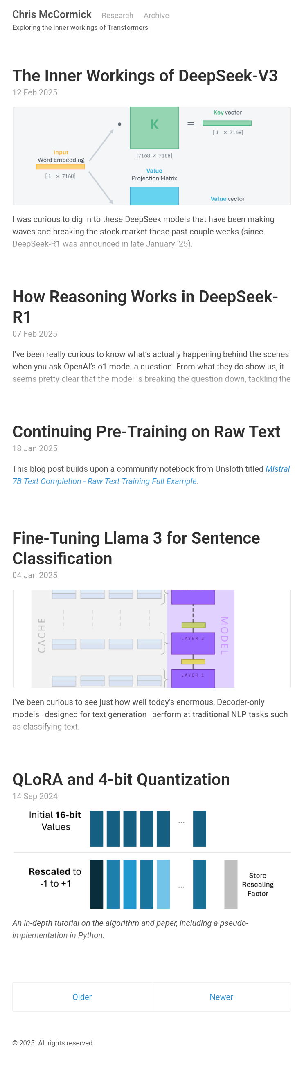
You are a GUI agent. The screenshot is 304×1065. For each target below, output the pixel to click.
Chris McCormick (52, 14)
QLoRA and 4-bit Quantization (121, 779)
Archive (156, 15)
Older (82, 997)
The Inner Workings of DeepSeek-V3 (145, 76)
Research (118, 15)
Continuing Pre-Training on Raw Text (146, 431)
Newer (221, 997)
